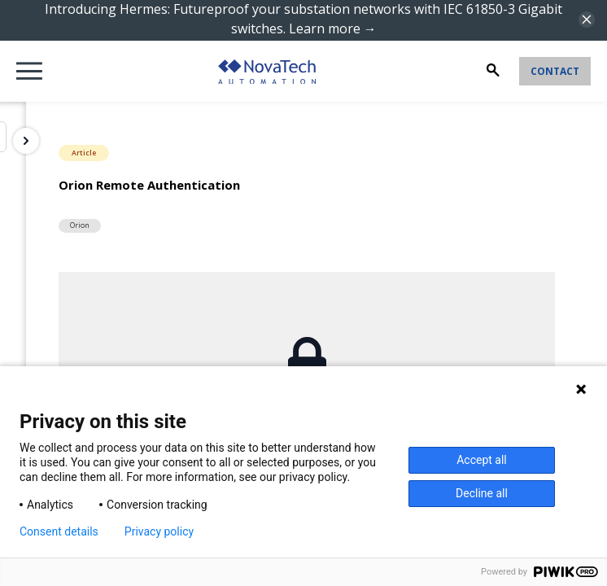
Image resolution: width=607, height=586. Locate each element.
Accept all (481, 459)
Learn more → (333, 28)
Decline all (482, 493)
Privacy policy (159, 531)
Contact (555, 71)
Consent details (59, 531)
